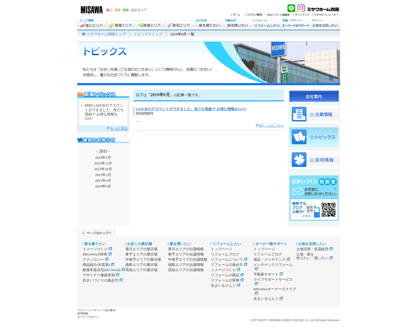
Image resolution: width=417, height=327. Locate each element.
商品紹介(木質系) (98, 265)
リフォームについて (229, 259)
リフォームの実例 (227, 280)
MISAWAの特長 (97, 254)
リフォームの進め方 (229, 265)
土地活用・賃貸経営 (314, 249)
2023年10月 (103, 169)
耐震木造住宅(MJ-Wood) (104, 270)
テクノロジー (95, 259)
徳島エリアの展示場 (141, 265)
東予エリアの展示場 (141, 254)
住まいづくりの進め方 (103, 280)
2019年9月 (103, 186)
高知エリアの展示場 (141, 270)
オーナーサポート (88, 317)
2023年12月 (103, 163)
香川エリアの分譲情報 (186, 249)
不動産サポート (268, 274)
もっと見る (119, 128)
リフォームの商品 (227, 275)
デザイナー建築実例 (101, 275)
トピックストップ (148, 34)
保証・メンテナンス (272, 259)
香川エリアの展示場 (141, 249)
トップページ (221, 249)
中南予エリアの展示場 (143, 259)
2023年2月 (103, 175)
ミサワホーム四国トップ (106, 34)
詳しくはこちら (271, 125)
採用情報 (82, 313)
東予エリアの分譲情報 (186, 254)
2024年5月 (103, 157)
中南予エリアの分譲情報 (187, 259)
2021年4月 (103, 180)
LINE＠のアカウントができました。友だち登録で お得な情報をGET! (104, 112)
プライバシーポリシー (91, 310)
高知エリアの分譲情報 (186, 270)
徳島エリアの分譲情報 (186, 265)
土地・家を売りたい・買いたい (314, 256)
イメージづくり (97, 249)
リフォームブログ (225, 254)
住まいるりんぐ (225, 285)
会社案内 (110, 310)
